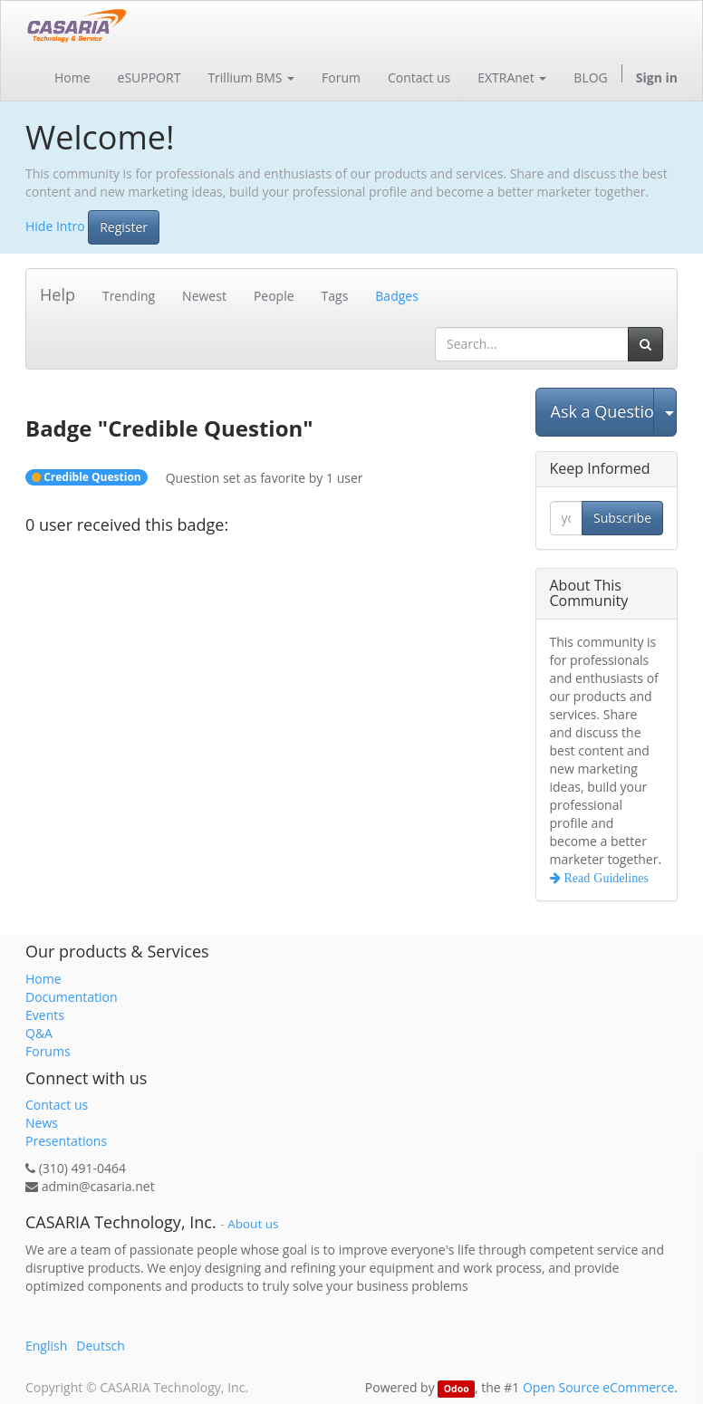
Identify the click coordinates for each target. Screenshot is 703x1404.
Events (44, 1015)
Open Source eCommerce (598, 1387)
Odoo (456, 1388)
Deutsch (100, 1345)
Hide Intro (55, 225)
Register (124, 227)
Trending (128, 295)
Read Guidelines (605, 877)
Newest (204, 295)
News (41, 1122)
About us (252, 1224)
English (46, 1345)
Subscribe (622, 517)
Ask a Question (602, 411)
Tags (335, 295)
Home (43, 978)
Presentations (66, 1140)
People (274, 295)
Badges (397, 295)
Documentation (71, 996)
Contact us (56, 1104)
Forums (48, 1051)
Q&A (39, 1033)
